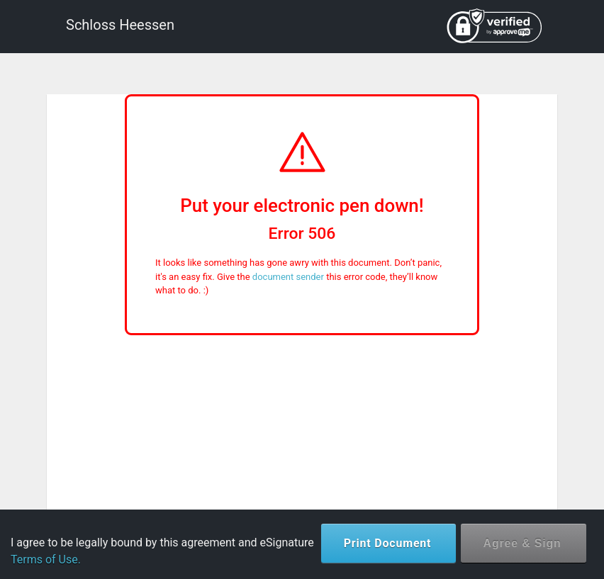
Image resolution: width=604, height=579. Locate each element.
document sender (288, 276)
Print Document (388, 543)
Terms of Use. (46, 559)
